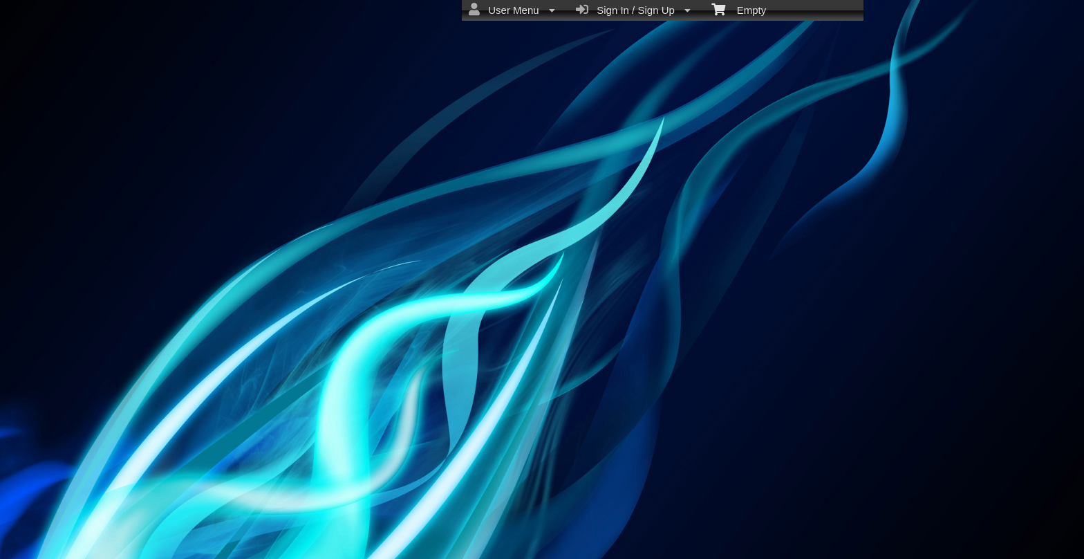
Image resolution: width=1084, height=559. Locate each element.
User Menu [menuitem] (512, 9)
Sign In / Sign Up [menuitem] (633, 9)
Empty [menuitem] (738, 9)
